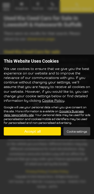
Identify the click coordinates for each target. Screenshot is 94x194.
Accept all (32, 131)
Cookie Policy (53, 100)
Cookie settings (77, 131)
